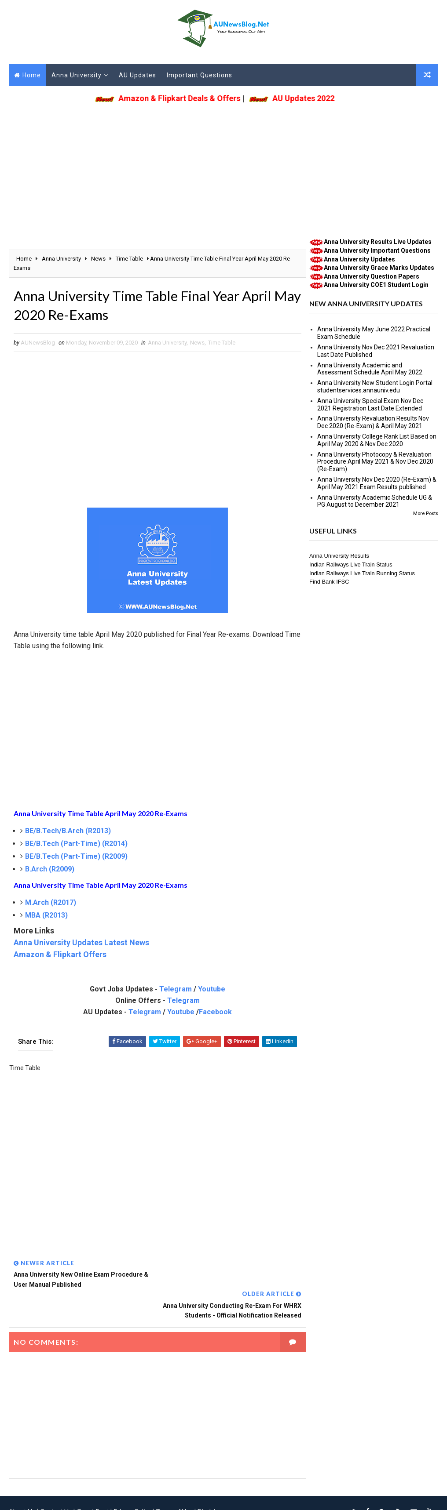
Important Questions (199, 75)
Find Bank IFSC (329, 582)
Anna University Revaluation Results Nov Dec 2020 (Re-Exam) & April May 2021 (373, 422)
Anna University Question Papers (371, 276)
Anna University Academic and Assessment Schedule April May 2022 (369, 369)
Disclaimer (212, 1481)
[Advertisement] (223, 167)
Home (31, 75)
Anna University (76, 75)
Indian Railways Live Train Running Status (362, 573)
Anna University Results (339, 556)
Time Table (221, 343)
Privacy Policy (132, 1481)
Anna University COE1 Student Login (376, 285)
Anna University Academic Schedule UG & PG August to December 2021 (374, 501)
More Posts (425, 513)
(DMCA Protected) (230, 1494)
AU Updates (137, 75)
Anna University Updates (359, 259)
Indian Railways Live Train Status (350, 564)
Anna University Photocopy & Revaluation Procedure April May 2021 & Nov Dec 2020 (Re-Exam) (375, 462)
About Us (22, 1481)
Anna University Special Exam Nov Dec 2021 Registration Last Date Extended (370, 404)
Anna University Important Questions (377, 250)
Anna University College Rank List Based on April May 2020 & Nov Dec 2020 (376, 440)
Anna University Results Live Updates (378, 242)
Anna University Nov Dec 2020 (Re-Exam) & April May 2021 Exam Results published (376, 483)
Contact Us (56, 1481)
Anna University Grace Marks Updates (379, 268)
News (197, 343)
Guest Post (93, 1481)
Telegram (173, 990)
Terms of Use (174, 1481)
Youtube (209, 990)
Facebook (212, 1013)
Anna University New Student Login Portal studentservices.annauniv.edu (374, 387)
